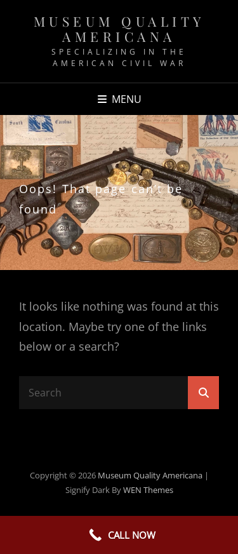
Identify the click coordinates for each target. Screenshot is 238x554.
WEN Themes (148, 490)
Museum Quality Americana (119, 28)
